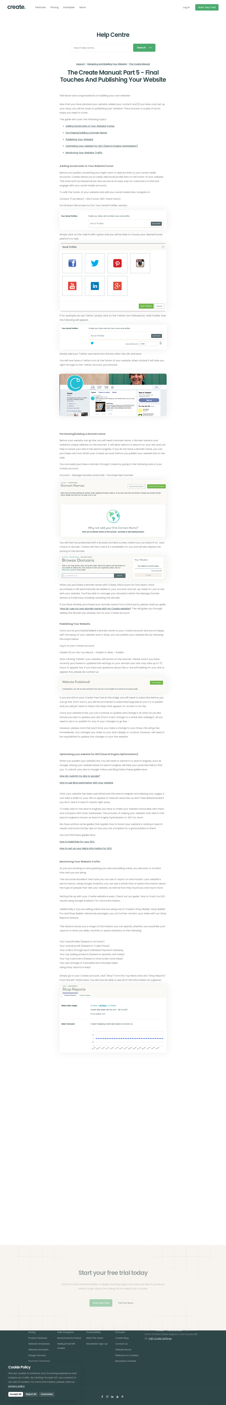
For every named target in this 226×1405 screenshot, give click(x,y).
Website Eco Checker (127, 1355)
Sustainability (93, 1332)
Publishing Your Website (79, 139)
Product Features (37, 1337)
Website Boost (123, 1349)
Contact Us (121, 1343)
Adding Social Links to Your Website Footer (90, 126)
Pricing (55, 7)
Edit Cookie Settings (160, 1338)
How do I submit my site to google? (80, 776)
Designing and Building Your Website (107, 64)
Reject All (31, 1394)
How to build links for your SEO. (77, 841)
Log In (186, 7)
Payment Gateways (39, 1361)
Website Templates (39, 1343)
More (82, 7)
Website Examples (38, 1349)
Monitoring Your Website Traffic (84, 152)
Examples (69, 7)
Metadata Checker (125, 1361)
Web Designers (65, 1332)
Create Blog (122, 1337)
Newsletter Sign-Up (97, 1343)
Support (80, 64)
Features (40, 7)
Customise (47, 1394)
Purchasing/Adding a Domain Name (86, 132)
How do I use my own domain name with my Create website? (95, 608)
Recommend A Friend (69, 1337)
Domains (120, 1332)
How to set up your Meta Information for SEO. (86, 848)
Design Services (37, 1355)
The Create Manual (139, 64)
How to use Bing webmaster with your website (86, 782)
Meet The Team (94, 1337)
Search (144, 47)
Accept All (15, 1394)
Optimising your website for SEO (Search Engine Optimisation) (102, 146)
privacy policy (16, 1386)
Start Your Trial (207, 7)
